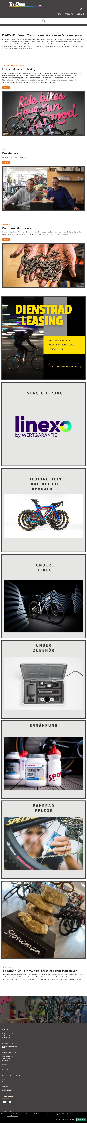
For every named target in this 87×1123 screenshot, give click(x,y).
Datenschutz (5, 1082)
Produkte (69, 14)
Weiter (6, 87)
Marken (11, 1111)
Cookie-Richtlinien (12, 1116)
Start (60, 14)
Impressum (5, 1086)
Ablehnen (73, 1119)
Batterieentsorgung (7, 1084)
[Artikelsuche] (81, 10)
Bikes (5, 1111)
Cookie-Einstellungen (62, 1119)
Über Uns (81, 14)
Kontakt (4, 1080)
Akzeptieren (81, 1119)
